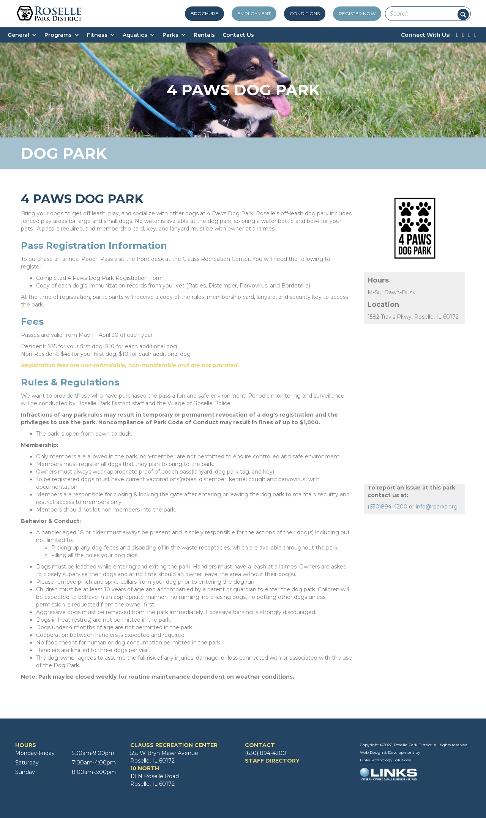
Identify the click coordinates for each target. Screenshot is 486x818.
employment (254, 13)
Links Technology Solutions (385, 760)
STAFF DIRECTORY (272, 760)
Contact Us (238, 35)
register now (357, 13)
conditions (305, 13)
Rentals (204, 35)
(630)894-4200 (387, 506)
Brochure (204, 13)
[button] (26, 35)
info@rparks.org (437, 506)
